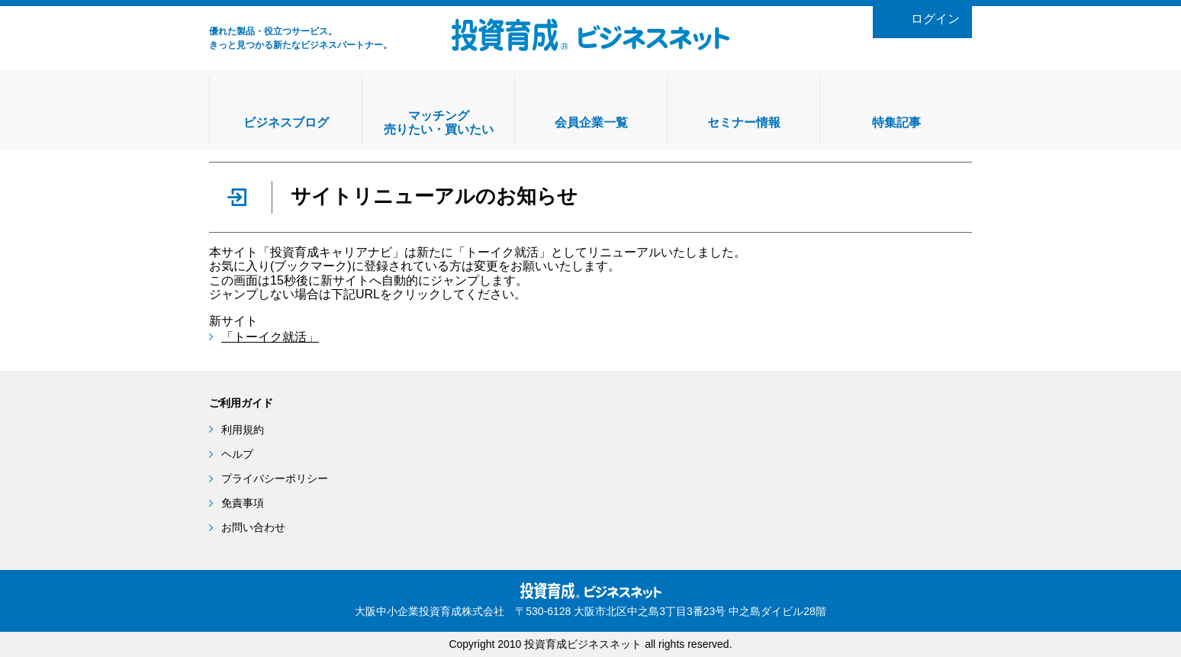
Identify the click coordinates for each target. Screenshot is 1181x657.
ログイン (935, 18)
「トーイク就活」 (270, 336)
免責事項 (242, 503)
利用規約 (242, 430)
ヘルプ (237, 454)
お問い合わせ (253, 527)
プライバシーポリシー (274, 478)
